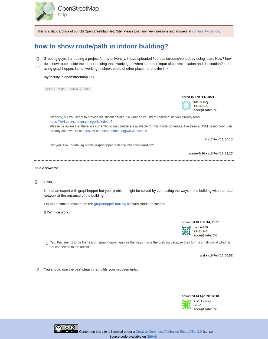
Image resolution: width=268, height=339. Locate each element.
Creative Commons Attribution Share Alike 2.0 (169, 332)
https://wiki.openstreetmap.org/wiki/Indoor (80, 122)
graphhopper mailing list (113, 204)
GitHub (152, 336)
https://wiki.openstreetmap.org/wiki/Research (115, 131)
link (165, 69)
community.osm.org (206, 31)
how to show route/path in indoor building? (101, 46)
